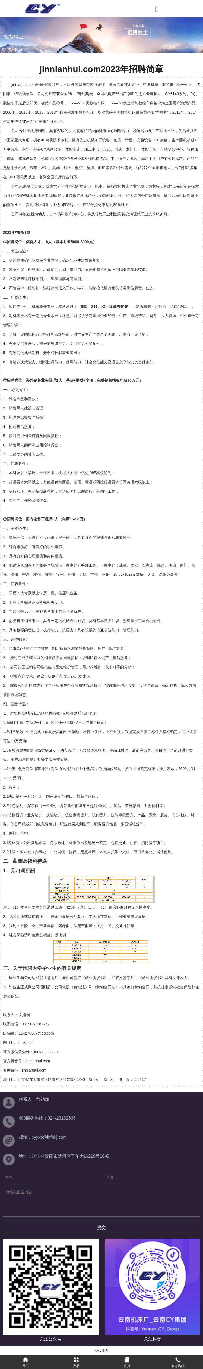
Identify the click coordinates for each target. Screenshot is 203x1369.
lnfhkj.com (26, 1042)
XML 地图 (101, 1350)
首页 (8, 49)
